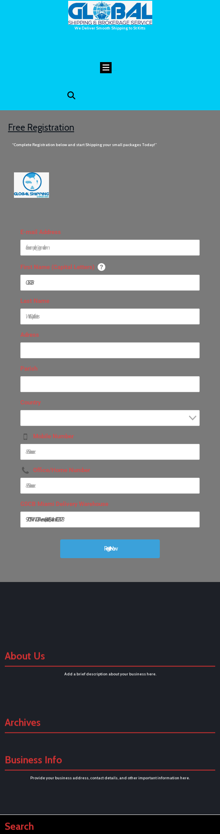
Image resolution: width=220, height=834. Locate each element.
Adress (29, 334)
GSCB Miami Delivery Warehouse (64, 504)
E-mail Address (40, 232)
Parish (28, 368)
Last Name (34, 301)
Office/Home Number (61, 470)
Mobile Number (53, 436)
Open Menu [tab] (109, 66)
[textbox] (112, 420)
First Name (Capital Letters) (57, 267)
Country (30, 402)
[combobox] (110, 418)
